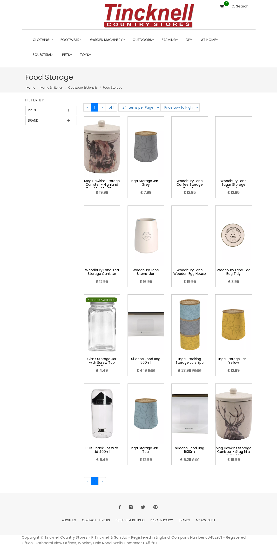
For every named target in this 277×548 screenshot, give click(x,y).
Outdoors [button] (143, 39)
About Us (69, 520)
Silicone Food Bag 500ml (145, 361)
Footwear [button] (71, 39)
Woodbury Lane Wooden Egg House (189, 272)
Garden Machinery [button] (107, 39)
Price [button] (32, 110)
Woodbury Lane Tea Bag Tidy (233, 272)
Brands (184, 520)
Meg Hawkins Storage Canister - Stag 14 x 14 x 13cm (233, 452)
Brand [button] (33, 120)
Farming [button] (170, 39)
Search (240, 6)
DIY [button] (189, 39)
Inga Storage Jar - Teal (146, 450)
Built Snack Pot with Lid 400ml (102, 450)
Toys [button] (85, 54)
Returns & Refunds (130, 520)
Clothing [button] (43, 39)
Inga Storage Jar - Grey (146, 182)
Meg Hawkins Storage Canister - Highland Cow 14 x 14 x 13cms (102, 184)
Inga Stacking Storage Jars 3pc (190, 361)
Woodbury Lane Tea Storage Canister (102, 272)
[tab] (51, 110)
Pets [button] (67, 54)
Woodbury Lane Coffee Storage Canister (189, 184)
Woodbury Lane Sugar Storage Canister (233, 184)
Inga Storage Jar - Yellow (233, 361)
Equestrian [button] (43, 54)
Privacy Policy (161, 520)
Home (31, 88)
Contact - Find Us (96, 520)
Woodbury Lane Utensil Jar (146, 272)
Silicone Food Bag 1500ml (189, 450)
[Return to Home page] (149, 16)
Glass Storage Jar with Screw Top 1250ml (101, 363)
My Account (205, 520)
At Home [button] (209, 39)
